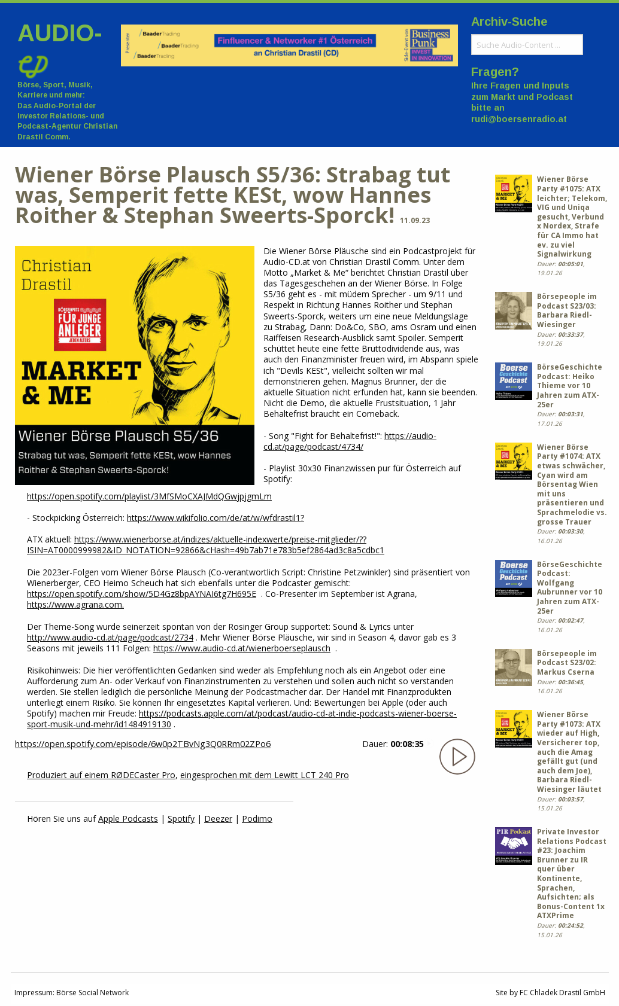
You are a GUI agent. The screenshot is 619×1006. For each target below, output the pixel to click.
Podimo (257, 818)
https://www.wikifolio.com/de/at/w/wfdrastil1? (215, 517)
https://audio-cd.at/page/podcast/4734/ (349, 441)
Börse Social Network (92, 992)
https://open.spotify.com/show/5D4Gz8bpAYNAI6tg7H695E (141, 593)
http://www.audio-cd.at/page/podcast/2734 (110, 637)
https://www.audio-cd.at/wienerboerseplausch (241, 648)
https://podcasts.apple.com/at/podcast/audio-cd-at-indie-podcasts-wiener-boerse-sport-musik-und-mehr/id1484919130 (242, 719)
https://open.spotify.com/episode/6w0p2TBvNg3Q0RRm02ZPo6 (143, 743)
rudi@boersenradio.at (519, 119)
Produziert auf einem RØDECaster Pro (101, 775)
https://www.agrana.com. (75, 604)
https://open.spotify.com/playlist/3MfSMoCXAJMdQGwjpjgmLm (149, 496)
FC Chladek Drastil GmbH (562, 992)
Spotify (181, 818)
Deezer (218, 818)
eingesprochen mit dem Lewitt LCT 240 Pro (264, 775)
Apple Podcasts (128, 818)
